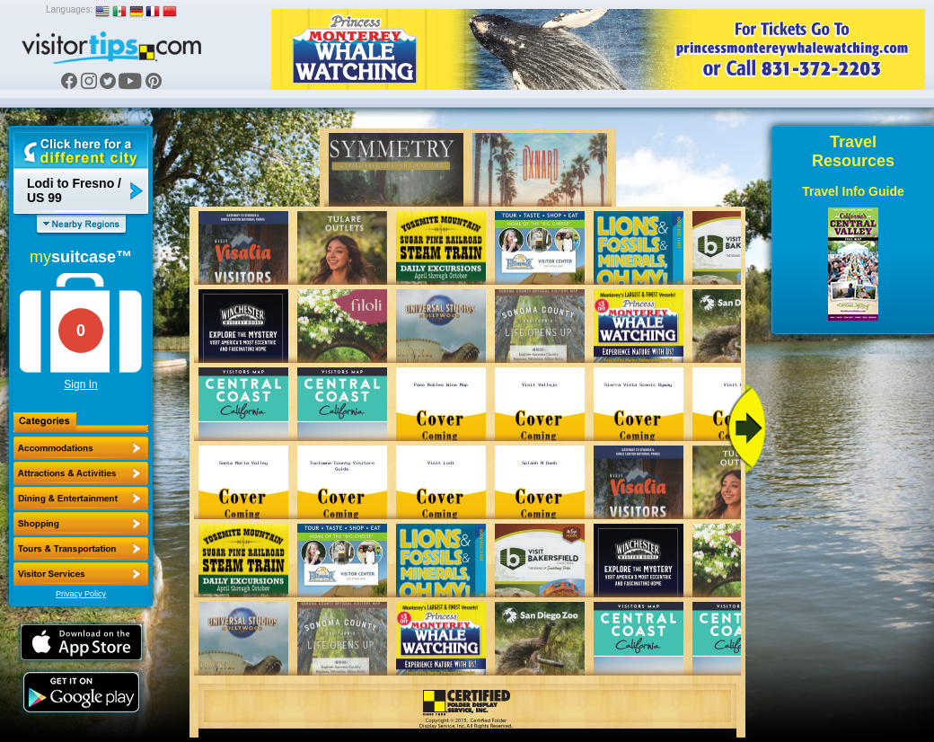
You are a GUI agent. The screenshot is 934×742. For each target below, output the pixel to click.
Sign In (80, 384)
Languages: (69, 9)
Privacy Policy (81, 593)
